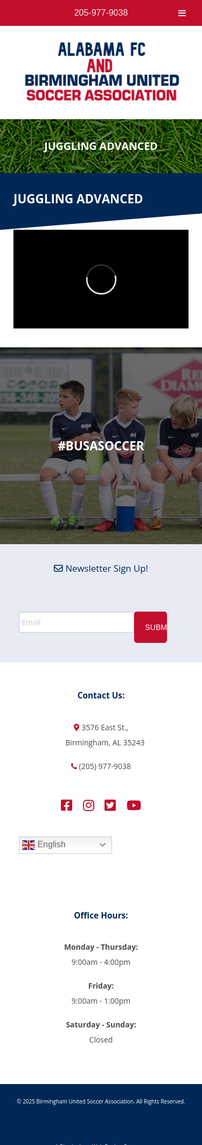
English (44, 845)
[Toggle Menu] (182, 13)
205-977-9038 (101, 12)
